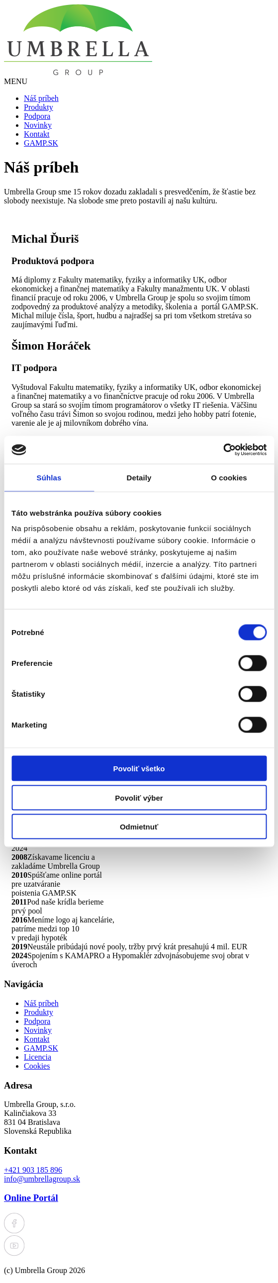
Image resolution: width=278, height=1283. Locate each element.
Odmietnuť (139, 827)
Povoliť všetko (139, 768)
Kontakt (37, 134)
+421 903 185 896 (33, 1170)
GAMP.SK (41, 143)
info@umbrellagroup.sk (42, 1179)
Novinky (38, 125)
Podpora (37, 116)
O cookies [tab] (229, 477)
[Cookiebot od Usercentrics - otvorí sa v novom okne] (223, 450)
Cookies (37, 1066)
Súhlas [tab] (49, 477)
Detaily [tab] (139, 477)
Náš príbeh (41, 98)
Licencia (37, 1057)
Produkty (38, 107)
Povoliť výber (139, 797)
